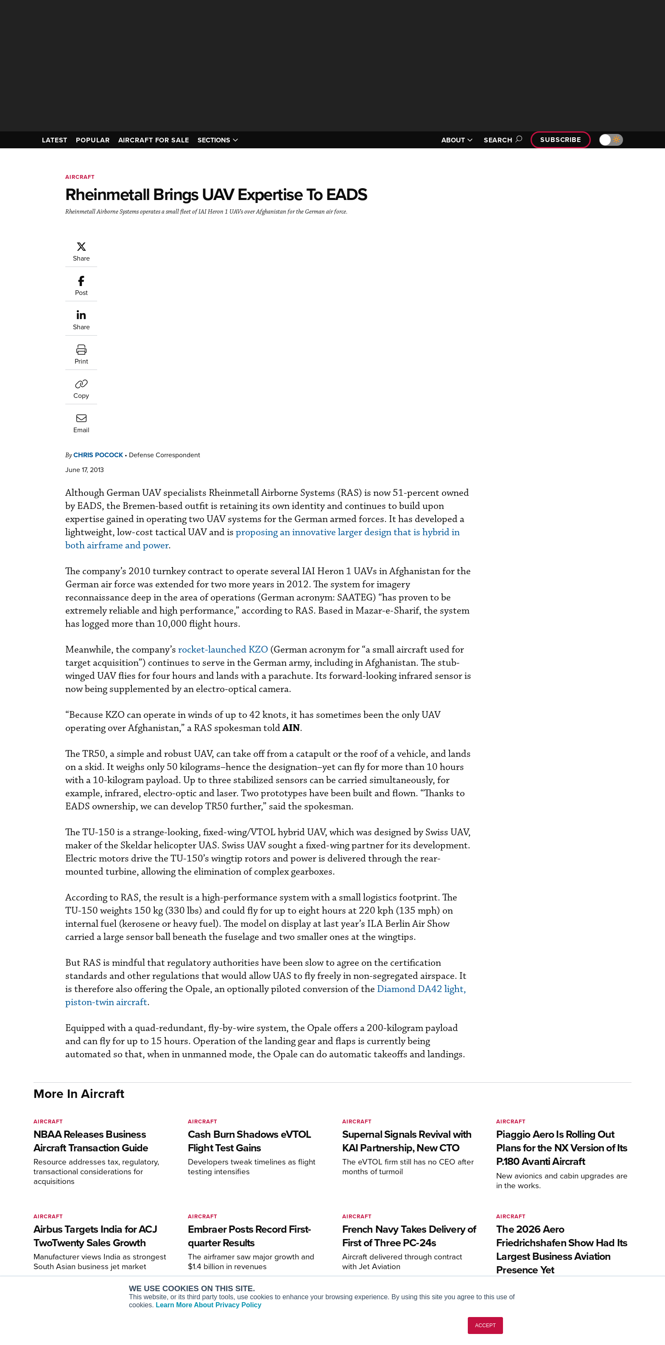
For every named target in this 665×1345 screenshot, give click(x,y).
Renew (282, 1233)
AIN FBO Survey (173, 1210)
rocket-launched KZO (274, 440)
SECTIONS (218, 140)
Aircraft (80, 177)
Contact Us (540, 1245)
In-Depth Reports (422, 1233)
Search (502, 140)
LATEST (54, 140)
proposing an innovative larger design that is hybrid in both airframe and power (280, 336)
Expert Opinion (419, 1222)
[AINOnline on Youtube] (52, 1197)
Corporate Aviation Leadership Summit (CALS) (199, 1271)
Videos (408, 1245)
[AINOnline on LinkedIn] (86, 1197)
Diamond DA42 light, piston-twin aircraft (276, 845)
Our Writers (541, 1222)
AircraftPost (168, 1233)
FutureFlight (163, 1256)
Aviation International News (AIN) (197, 1222)
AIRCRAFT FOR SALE (153, 140)
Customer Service (297, 1222)
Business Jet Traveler (180, 1245)
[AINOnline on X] (69, 1197)
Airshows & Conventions (432, 1268)
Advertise (543, 1256)
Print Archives (418, 1210)
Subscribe (560, 140)
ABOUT (457, 140)
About (533, 1210)
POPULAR (92, 140)
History (535, 1233)
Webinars (411, 1256)
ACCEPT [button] (485, 1325)
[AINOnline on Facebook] (36, 1197)
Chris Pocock (149, 245)
